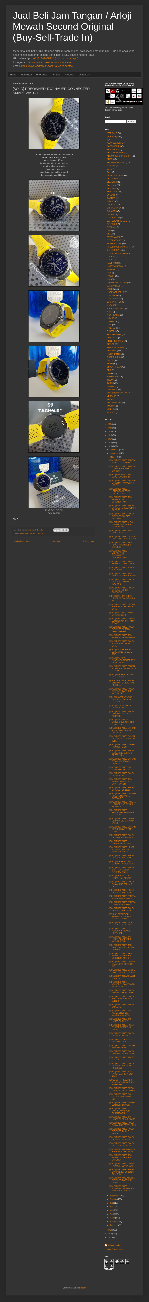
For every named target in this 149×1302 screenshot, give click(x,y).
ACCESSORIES (114, 146)
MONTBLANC (113, 315)
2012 (110, 1237)
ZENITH (110, 409)
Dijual (109, 231)
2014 (110, 1230)
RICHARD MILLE (114, 354)
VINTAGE (111, 399)
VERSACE (111, 396)
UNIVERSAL (112, 390)
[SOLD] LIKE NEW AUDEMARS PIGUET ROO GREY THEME (122, 660)
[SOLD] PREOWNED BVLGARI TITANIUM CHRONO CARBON (122, 761)
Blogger (82, 1288)
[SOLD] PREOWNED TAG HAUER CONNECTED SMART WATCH (120, 781)
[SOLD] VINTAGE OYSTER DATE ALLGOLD (121, 614)
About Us (69, 74)
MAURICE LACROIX (116, 308)
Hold (109, 273)
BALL (109, 172)
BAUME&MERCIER (115, 175)
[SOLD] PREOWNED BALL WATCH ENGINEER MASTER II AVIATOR (121, 1013)
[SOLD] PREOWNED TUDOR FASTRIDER (122, 568)
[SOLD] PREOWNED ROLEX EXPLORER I (121, 1006)
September (114, 1195)
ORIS (109, 325)
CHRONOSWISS (114, 208)
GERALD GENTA (114, 250)
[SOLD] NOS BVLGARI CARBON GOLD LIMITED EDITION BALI (121, 722)
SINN (109, 370)
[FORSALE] (112, 136)
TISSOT (110, 380)
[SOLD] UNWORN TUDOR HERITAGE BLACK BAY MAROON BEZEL (120, 699)
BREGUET (111, 188)
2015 (110, 446)
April (112, 1214)
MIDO (109, 312)
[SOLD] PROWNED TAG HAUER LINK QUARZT (120, 877)
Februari (113, 1222)
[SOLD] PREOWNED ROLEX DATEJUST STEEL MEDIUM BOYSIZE (122, 507)
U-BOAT (110, 386)
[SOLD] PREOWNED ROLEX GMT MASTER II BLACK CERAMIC (121, 713)
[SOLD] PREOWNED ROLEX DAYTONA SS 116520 (121, 1144)
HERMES (111, 270)
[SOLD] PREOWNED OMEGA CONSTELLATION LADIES (122, 1089)
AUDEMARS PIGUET (116, 162)
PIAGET (110, 344)
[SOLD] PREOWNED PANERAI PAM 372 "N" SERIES (122, 461)
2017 (110, 439)
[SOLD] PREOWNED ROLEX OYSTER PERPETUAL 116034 (121, 1027)
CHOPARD (111, 205)
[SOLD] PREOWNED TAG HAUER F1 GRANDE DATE (122, 636)
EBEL (109, 234)
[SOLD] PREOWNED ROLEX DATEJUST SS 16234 (121, 1138)
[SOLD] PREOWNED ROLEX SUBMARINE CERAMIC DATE (121, 643)
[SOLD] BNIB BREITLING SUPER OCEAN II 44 (120, 476)
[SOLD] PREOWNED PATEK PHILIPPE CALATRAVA (121, 923)
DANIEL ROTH (113, 217)
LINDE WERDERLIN (116, 292)
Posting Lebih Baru (21, 541)
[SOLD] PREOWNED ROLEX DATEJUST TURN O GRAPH (121, 1131)
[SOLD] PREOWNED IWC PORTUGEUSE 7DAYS (120, 768)
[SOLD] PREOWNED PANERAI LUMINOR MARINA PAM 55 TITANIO (122, 621)
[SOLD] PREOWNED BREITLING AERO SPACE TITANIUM (121, 812)
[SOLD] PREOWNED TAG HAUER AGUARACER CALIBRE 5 (120, 1157)
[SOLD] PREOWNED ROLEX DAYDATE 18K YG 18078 (121, 836)
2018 (110, 435)
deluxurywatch (114, 1245)
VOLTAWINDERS (114, 403)
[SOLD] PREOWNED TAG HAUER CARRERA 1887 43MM (121, 1074)
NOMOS (110, 318)
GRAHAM (111, 256)
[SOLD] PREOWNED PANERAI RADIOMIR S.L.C (122, 745)
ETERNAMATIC (113, 237)
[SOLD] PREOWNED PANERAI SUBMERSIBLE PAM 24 (122, 897)
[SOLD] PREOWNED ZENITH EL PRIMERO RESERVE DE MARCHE (122, 668)
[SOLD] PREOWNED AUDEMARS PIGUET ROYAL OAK (119, 930)
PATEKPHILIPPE (114, 334)
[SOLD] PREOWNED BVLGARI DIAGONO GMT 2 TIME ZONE (122, 829)
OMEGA (110, 321)
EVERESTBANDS (114, 240)
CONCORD (112, 211)
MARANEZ (111, 305)
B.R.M (109, 169)
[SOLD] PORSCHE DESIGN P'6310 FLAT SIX (121, 1040)
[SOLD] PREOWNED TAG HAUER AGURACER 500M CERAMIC (122, 947)
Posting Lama (88, 541)
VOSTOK (111, 406)
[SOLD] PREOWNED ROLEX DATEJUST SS (121, 774)
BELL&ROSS (112, 179)
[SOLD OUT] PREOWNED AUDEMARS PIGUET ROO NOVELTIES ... (122, 1082)
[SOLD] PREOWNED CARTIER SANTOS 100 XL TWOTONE (122, 971)
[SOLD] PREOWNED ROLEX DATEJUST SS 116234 (121, 788)
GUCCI (110, 260)
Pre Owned (41, 74)
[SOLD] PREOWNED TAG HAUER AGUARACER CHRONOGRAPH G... (120, 955)
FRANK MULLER (114, 243)
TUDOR (110, 383)
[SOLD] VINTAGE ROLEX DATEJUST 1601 (120, 706)
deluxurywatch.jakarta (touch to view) (49, 62)
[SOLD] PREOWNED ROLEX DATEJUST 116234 (121, 1034)
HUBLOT (111, 276)
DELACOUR (112, 224)
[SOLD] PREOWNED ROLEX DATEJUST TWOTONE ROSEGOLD (121, 1065)
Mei (111, 1210)
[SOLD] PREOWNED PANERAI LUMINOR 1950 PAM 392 (122, 903)
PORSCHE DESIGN (115, 347)
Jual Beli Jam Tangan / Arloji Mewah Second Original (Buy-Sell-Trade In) (72, 26)
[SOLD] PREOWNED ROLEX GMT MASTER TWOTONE (122, 1052)
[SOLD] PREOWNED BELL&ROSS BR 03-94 (120, 842)
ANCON (110, 159)
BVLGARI (111, 195)
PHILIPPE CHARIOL (116, 341)
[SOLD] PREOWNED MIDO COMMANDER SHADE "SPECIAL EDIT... (121, 524)
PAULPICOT (112, 338)
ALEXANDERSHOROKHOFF (119, 156)
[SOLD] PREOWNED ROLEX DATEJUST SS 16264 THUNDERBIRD (121, 629)
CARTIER (111, 198)
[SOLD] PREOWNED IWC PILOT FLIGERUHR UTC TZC (121, 1096)
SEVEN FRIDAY (114, 367)
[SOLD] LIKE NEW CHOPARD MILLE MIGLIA (122, 675)
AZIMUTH (111, 166)
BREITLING (112, 192)
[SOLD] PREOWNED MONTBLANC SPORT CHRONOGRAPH (120, 1110)
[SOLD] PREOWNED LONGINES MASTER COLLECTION (119, 491)
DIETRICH (111, 227)
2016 (110, 443)
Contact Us (84, 74)
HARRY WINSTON (115, 266)
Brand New (26, 74)
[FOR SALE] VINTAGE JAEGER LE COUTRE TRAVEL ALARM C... (120, 916)
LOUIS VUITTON (114, 302)
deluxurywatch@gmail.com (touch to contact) (47, 65)
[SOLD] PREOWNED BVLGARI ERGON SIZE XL (122, 1046)
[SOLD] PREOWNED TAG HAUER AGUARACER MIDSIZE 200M (120, 939)
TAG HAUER (38, 534)
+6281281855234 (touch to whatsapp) (55, 58)
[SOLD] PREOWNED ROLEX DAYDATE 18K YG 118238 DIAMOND (121, 1171)
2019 (110, 431)
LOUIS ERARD (113, 299)
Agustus (113, 1199)
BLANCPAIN (112, 182)
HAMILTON (112, 263)
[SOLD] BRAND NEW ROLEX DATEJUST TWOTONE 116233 (122, 1180)
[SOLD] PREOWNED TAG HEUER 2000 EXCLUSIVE (121, 562)
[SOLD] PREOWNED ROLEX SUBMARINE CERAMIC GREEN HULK (121, 753)
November (114, 453)
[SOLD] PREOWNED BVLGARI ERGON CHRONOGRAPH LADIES (122, 483)
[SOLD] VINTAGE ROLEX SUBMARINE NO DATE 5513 (120, 651)
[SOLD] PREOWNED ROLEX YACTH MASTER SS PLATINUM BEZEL (121, 869)
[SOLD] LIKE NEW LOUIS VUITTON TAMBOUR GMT (122, 862)
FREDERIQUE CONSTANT (118, 247)
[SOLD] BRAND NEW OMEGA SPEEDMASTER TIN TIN (122, 1150)
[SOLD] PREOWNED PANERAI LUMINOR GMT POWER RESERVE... (122, 804)
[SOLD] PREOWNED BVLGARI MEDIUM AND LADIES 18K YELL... (122, 738)
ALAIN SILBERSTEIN (116, 153)
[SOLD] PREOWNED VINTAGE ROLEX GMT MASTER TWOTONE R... (122, 796)
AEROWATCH (113, 149)
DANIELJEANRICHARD (117, 221)
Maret (112, 1218)
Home (13, 74)
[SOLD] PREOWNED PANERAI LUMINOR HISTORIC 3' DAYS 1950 (122, 468)
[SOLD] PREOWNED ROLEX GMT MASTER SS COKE (121, 991)
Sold (30, 534)
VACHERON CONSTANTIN (118, 393)
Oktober (113, 457)
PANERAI (111, 328)
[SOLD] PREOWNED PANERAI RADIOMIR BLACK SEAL (122, 1165)
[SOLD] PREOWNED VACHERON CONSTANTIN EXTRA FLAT (122, 984)
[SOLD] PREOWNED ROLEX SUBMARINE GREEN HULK (122, 1124)
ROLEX (110, 360)
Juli (111, 1203)
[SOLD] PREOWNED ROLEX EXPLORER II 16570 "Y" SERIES (121, 998)
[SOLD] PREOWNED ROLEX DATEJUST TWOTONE (121, 856)
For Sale (56, 74)
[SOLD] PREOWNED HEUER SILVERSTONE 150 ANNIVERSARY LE (122, 849)
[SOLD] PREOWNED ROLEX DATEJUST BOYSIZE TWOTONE (121, 516)
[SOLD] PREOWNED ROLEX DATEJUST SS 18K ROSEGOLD (121, 590)
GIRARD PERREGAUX (117, 253)
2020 (110, 428)
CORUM (110, 214)
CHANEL (111, 201)
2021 (110, 424)
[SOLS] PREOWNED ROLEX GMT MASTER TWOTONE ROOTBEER (122, 682)
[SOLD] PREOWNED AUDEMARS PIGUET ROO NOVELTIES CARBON (122, 1188)
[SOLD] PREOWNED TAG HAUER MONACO (120, 531)
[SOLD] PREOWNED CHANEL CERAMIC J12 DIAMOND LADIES (122, 820)
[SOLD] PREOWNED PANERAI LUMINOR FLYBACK (122, 1103)
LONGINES (112, 295)
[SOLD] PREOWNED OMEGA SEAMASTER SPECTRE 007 (122, 964)
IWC (109, 279)
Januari (113, 1225)
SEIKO (110, 364)
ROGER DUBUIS (114, 357)
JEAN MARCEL (113, 286)
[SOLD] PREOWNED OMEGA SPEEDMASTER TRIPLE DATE (122, 606)
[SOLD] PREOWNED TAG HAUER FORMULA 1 (120, 1020)
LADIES (110, 289)
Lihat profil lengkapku (114, 1249)
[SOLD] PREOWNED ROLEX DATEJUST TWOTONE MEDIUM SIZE (121, 691)
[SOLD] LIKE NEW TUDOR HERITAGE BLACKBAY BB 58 (122, 598)
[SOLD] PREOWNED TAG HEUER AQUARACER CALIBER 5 (120, 544)
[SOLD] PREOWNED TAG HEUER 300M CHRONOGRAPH (120, 499)
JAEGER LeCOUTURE (117, 282)
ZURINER (111, 412)
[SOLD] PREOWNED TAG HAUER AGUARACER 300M (122, 574)
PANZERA (111, 331)
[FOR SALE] (112, 133)
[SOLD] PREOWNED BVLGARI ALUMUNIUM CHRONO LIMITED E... (122, 730)
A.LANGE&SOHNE (115, 143)
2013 (110, 1234)
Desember (114, 450)
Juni (111, 1207)
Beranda (56, 541)
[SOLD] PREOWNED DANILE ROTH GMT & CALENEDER (122, 537)
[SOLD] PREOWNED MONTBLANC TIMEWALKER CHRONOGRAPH (118, 554)
